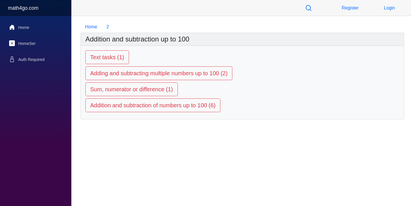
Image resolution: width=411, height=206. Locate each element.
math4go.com (23, 8)
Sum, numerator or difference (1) (131, 89)
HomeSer (22, 43)
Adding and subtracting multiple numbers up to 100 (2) (158, 73)
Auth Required (27, 59)
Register (350, 7)
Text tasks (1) (107, 57)
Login (389, 7)
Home (19, 27)
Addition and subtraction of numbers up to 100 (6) (152, 105)
